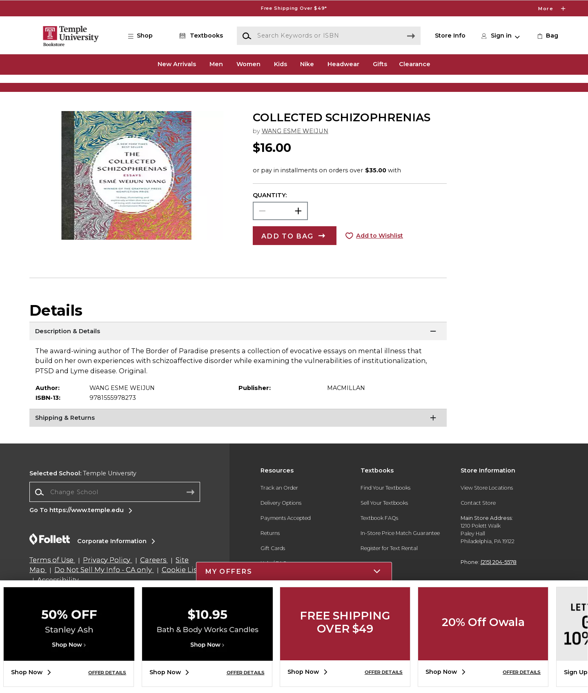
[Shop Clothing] (102, 88)
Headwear (343, 64)
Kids (280, 64)
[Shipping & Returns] (238, 444)
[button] (145, 35)
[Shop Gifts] (486, 88)
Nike (307, 64)
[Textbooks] (199, 35)
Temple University (82, 499)
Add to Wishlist (379, 261)
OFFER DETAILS (107, 672)
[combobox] (114, 517)
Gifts (380, 64)
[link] (547, 35)
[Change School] (114, 517)
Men (216, 64)
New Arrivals (177, 64)
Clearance (414, 64)
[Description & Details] (238, 357)
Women (248, 64)
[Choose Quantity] (280, 236)
